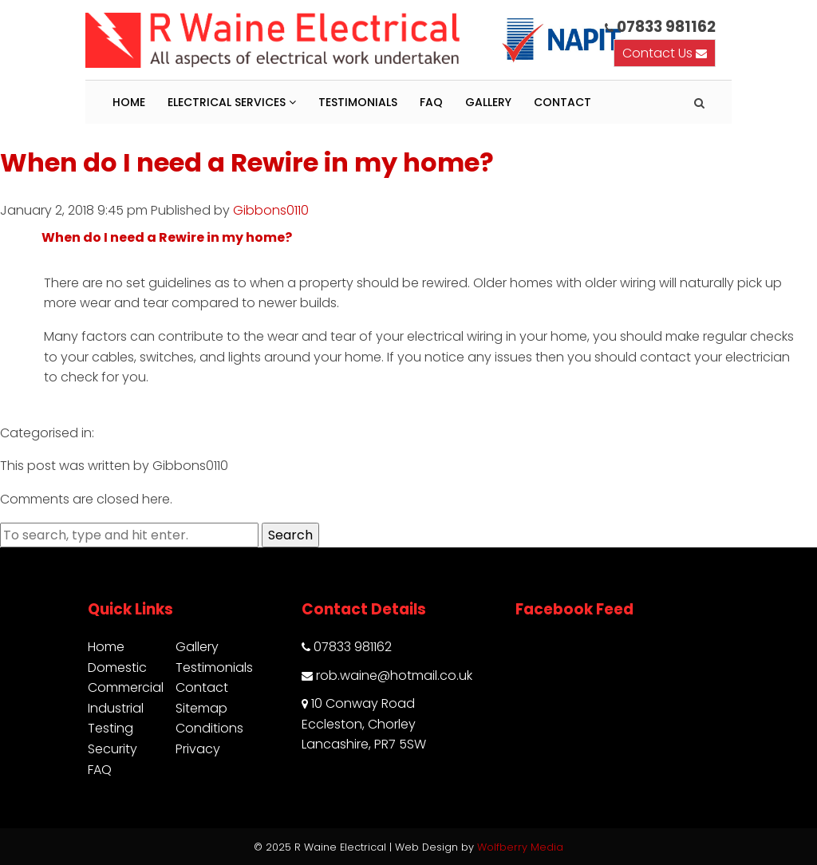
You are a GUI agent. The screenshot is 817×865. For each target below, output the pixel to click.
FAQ (431, 102)
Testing (110, 728)
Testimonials (357, 102)
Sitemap (201, 708)
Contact (562, 102)
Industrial (116, 708)
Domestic (117, 667)
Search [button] (290, 535)
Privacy (198, 749)
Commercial (126, 687)
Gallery (488, 102)
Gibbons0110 (271, 210)
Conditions (209, 728)
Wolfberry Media (520, 847)
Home (128, 102)
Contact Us (664, 53)
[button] (408, 237)
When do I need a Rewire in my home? (247, 162)
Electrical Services (232, 102)
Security (112, 749)
